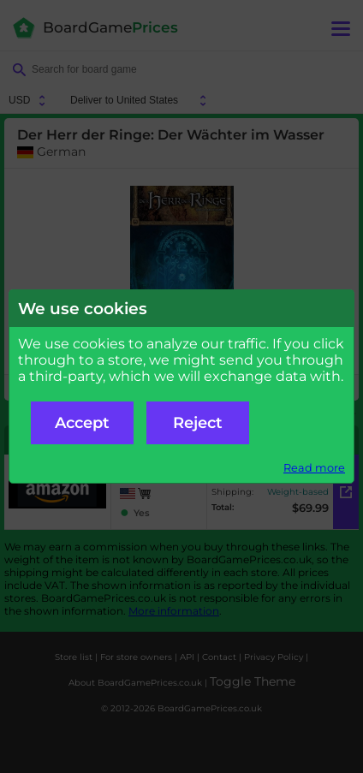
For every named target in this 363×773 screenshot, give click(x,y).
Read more (314, 467)
